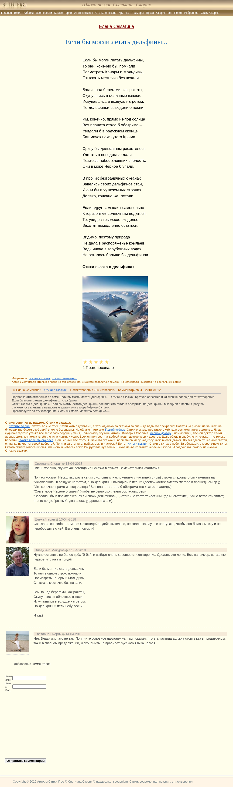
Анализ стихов (83, 12)
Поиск (178, 12)
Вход (17, 12)
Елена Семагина (116, 26)
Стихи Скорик (210, 12)
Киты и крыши (137, 443)
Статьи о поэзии (105, 12)
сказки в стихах (39, 378)
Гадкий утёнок (115, 429)
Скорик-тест (164, 12)
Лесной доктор (160, 433)
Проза (150, 12)
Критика (124, 12)
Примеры (137, 12)
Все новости (44, 12)
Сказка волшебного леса (36, 440)
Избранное (191, 12)
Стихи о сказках (55, 390)
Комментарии (63, 12)
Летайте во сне (19, 426)
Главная (6, 12)
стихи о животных (64, 378)
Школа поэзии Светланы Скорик (116, 4)
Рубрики (28, 12)
